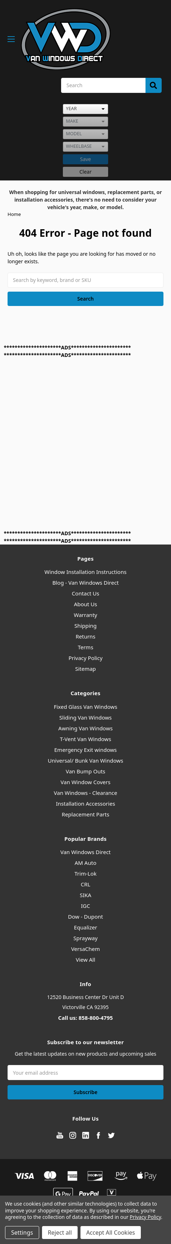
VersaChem (85, 948)
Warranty (85, 614)
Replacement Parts (85, 814)
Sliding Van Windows (85, 717)
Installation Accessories (85, 803)
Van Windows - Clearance (85, 792)
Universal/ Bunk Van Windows (85, 760)
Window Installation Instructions (85, 571)
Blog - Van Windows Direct (85, 582)
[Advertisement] (85, 444)
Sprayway (85, 938)
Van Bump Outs (85, 771)
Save (85, 159)
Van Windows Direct (85, 852)
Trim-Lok (85, 873)
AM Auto (85, 862)
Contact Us (85, 593)
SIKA (85, 895)
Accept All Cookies (110, 1232)
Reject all (60, 1232)
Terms (85, 647)
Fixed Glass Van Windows (85, 706)
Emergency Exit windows (85, 749)
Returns (85, 636)
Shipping (85, 625)
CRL (86, 884)
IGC (85, 905)
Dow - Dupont (85, 916)
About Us (85, 604)
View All (85, 959)
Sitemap (85, 668)
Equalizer (85, 927)
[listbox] (85, 109)
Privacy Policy (86, 657)
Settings (22, 1232)
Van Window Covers (86, 782)
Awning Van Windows (85, 728)
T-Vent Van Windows (85, 739)
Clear (85, 171)
